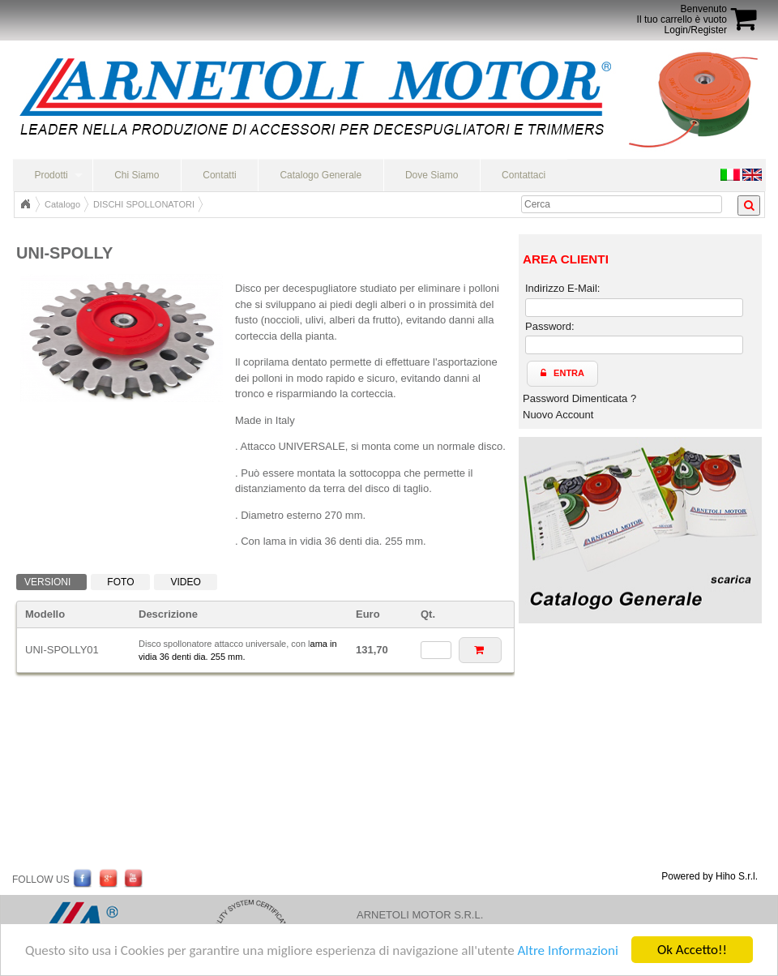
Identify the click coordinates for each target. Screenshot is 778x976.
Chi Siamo (136, 175)
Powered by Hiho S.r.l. (709, 876)
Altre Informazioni (567, 950)
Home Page (25, 204)
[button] (480, 649)
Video (185, 582)
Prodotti (50, 175)
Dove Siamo (431, 175)
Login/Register (696, 30)
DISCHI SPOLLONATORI (143, 204)
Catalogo (62, 204)
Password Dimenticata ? (579, 398)
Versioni (47, 582)
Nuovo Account (558, 415)
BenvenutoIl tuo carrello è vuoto (682, 14)
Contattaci (523, 175)
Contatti (219, 175)
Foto (120, 582)
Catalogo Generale (320, 175)
